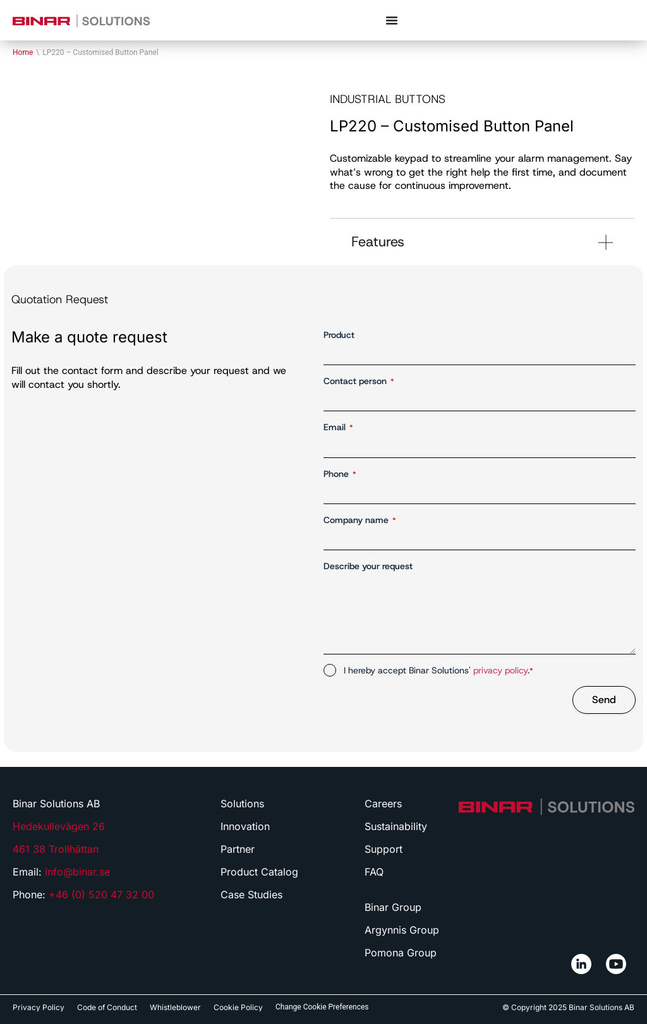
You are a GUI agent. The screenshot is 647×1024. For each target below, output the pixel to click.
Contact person (359, 381)
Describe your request (368, 566)
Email (338, 427)
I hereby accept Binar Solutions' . (438, 671)
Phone (340, 474)
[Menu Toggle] (391, 20)
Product (339, 334)
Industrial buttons (387, 99)
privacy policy (500, 670)
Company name (360, 520)
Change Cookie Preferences (322, 1007)
